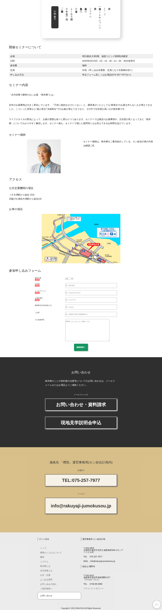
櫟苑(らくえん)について (100, 17)
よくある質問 (71, 11)
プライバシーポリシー (93, 588)
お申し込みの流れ (67, 12)
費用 (42, 557)
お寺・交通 (76, 7)
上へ (156, 604)
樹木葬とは (85, 8)
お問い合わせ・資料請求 (81, 405)
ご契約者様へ (62, 8)
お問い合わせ (55, 14)
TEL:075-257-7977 (81, 480)
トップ (104, 10)
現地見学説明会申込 (81, 423)
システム (90, 11)
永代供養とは (81, 8)
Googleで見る (92, 579)
